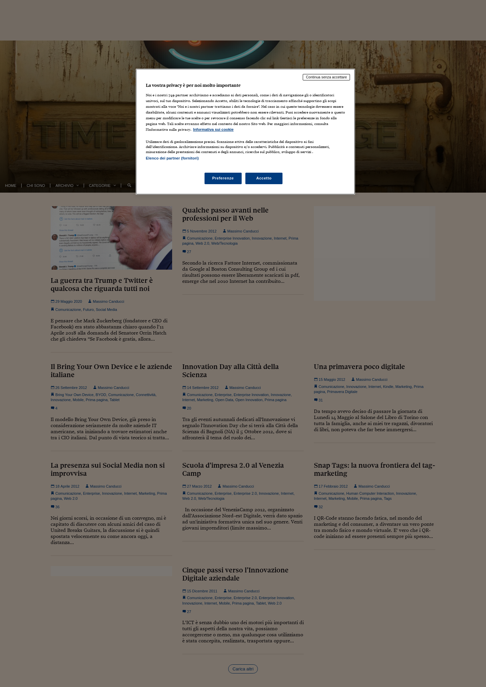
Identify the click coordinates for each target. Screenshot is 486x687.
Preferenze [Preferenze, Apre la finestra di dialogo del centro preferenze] (223, 178)
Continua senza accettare (326, 77)
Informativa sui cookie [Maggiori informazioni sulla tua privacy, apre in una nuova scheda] (213, 129)
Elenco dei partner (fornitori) (172, 158)
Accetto (264, 178)
